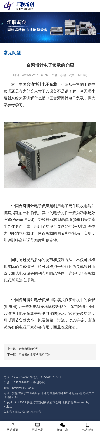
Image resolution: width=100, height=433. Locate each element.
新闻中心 (62, 427)
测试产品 (37, 427)
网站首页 (12, 427)
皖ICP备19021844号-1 (29, 411)
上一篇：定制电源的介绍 (23, 349)
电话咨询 (87, 427)
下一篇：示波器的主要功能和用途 (28, 354)
